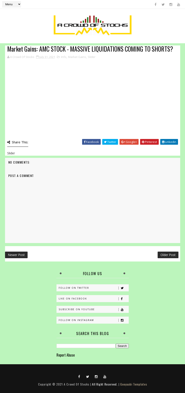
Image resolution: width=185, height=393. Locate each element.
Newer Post (16, 255)
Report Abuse (65, 355)
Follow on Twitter (94, 288)
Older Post (168, 255)
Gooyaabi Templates (133, 384)
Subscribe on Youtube (94, 309)
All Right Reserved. (105, 384)
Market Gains (77, 57)
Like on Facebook (94, 298)
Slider (91, 57)
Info (63, 57)
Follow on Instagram (94, 320)
